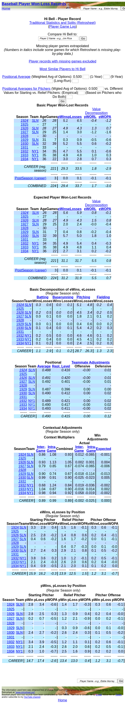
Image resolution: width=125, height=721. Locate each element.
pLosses (75, 117)
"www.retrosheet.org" (25, 692)
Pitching (83, 297)
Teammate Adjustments (91, 362)
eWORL (90, 209)
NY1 (35, 151)
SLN (35, 120)
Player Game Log (62, 26)
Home (6, 8)
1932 (24, 151)
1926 (24, 128)
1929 (24, 140)
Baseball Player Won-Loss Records (34, 4)
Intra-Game (51, 449)
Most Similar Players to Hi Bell (62, 69)
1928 (24, 136)
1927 (24, 132)
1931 (24, 147)
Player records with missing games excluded (62, 61)
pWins (63, 117)
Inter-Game (40, 449)
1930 (24, 143)
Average (44, 366)
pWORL (90, 117)
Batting (43, 297)
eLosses (75, 209)
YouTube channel (32, 697)
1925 (24, 124)
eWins (63, 209)
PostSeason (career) (30, 178)
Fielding (103, 297)
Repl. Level (61, 366)
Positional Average (16, 76)
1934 (24, 159)
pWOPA (105, 117)
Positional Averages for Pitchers (26, 88)
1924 (24, 120)
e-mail (98, 694)
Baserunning (63, 297)
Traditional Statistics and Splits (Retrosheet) (62, 23)
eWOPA (105, 209)
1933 (24, 155)
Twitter (118, 694)
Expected (103, 449)
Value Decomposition (96, 111)
